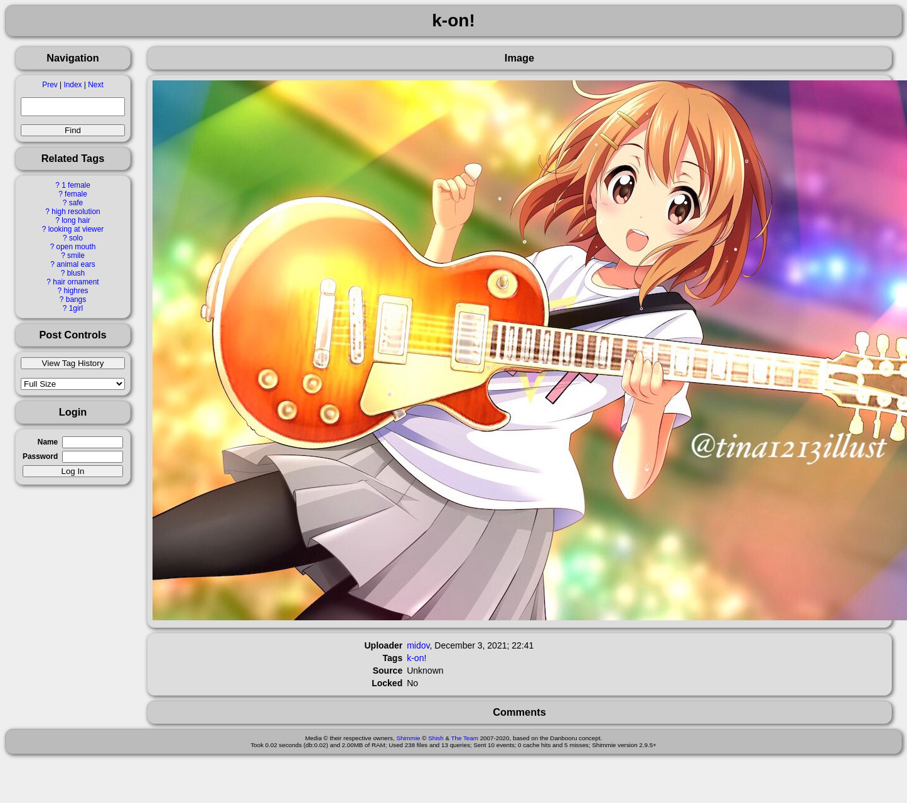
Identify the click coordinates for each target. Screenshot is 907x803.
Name (48, 442)
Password (40, 456)
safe (76, 202)
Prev (49, 84)
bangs (76, 299)
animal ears (75, 264)
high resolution (75, 211)
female (76, 194)
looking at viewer (76, 229)
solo (76, 238)
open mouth (76, 246)
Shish (436, 738)
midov (418, 645)
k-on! (416, 658)
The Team (464, 738)
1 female (76, 185)
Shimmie (408, 738)
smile (76, 255)
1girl (76, 308)
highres (75, 290)
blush (76, 273)
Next (95, 84)
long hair (76, 220)
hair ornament (76, 282)
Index (72, 84)
